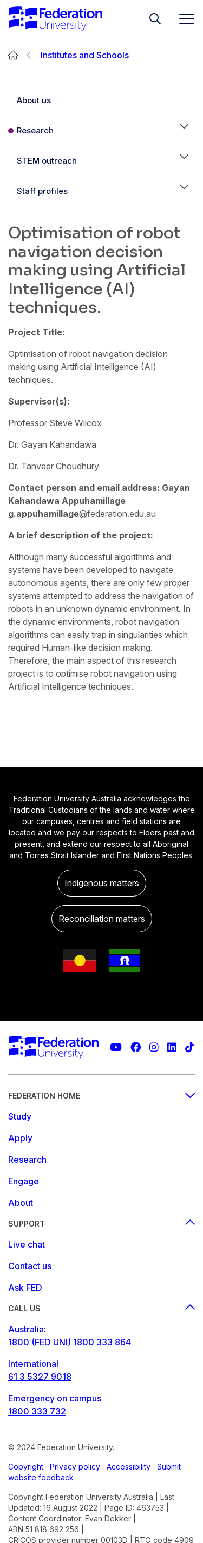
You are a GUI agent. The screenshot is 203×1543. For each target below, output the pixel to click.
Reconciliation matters (101, 918)
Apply (20, 1138)
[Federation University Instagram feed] (154, 1047)
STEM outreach (47, 161)
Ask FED (25, 1287)
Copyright (25, 1466)
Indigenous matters (101, 883)
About (20, 1202)
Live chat (26, 1244)
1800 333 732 (37, 1411)
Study (19, 1116)
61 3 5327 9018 (39, 1376)
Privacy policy (75, 1466)
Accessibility (128, 1466)
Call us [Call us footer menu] (101, 1308)
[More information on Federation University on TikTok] (189, 1047)
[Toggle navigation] (182, 18)
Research (35, 130)
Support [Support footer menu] (101, 1223)
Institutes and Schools (85, 55)
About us (34, 100)
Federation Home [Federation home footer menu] (101, 1095)
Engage (23, 1181)
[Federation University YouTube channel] (116, 1047)
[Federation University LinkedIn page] (171, 1047)
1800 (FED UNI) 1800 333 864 (69, 1342)
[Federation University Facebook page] (135, 1047)
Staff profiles (42, 191)
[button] (184, 131)
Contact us (29, 1266)
